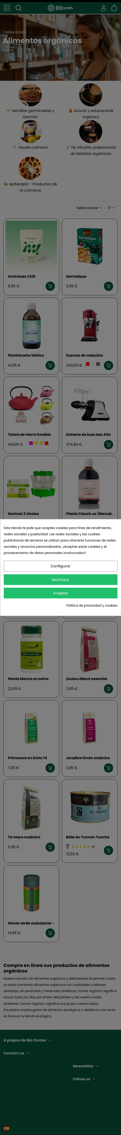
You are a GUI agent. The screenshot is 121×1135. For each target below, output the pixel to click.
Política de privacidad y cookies (91, 605)
